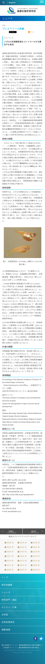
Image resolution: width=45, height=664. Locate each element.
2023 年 (10, 547)
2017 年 (10, 556)
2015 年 (36, 556)
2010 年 (23, 565)
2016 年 (23, 556)
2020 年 (10, 552)
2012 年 (36, 561)
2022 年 (23, 547)
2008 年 (10, 570)
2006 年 (36, 570)
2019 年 (23, 552)
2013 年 (23, 561)
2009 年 (36, 565)
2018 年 (36, 552)
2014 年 (10, 561)
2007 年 (23, 570)
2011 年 (10, 565)
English (12, 2)
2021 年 (36, 547)
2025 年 (23, 543)
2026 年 (10, 543)
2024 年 (36, 543)
